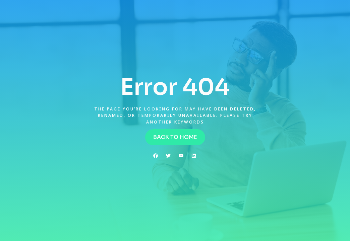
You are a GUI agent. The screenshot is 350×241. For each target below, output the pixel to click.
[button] (175, 137)
